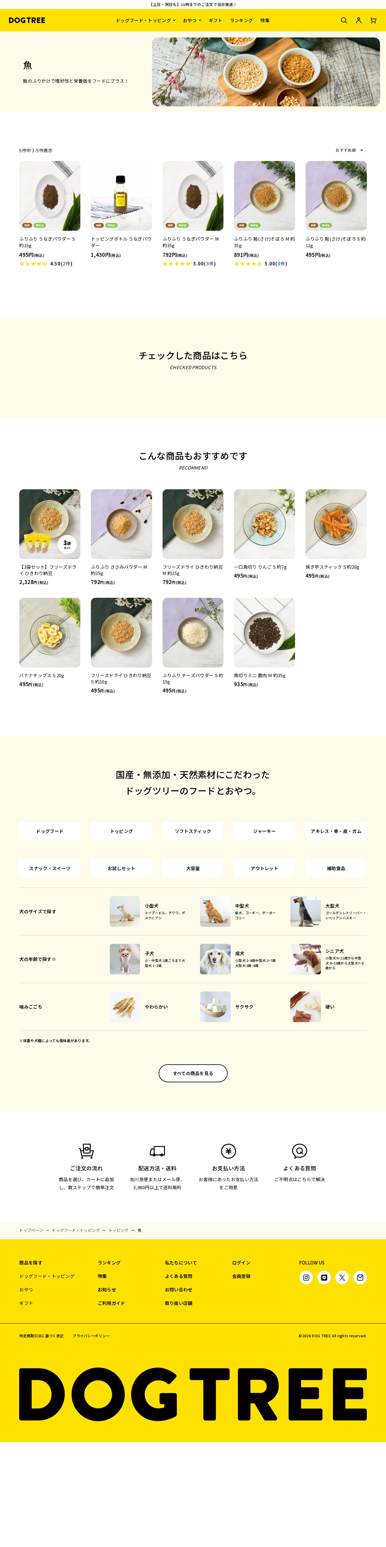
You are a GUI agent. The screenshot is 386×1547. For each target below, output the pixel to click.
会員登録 (241, 1381)
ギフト (216, 20)
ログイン (241, 1367)
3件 (210, 263)
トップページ (31, 1335)
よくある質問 (179, 1381)
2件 (66, 263)
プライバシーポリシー (91, 1440)
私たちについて (181, 1367)
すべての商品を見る (193, 1178)
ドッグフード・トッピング (143, 20)
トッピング (119, 1335)
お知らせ (107, 1394)
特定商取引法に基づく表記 (41, 1440)
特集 (265, 20)
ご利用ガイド (111, 1408)
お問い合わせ (179, 1394)
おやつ (190, 20)
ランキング (241, 20)
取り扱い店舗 (179, 1408)
